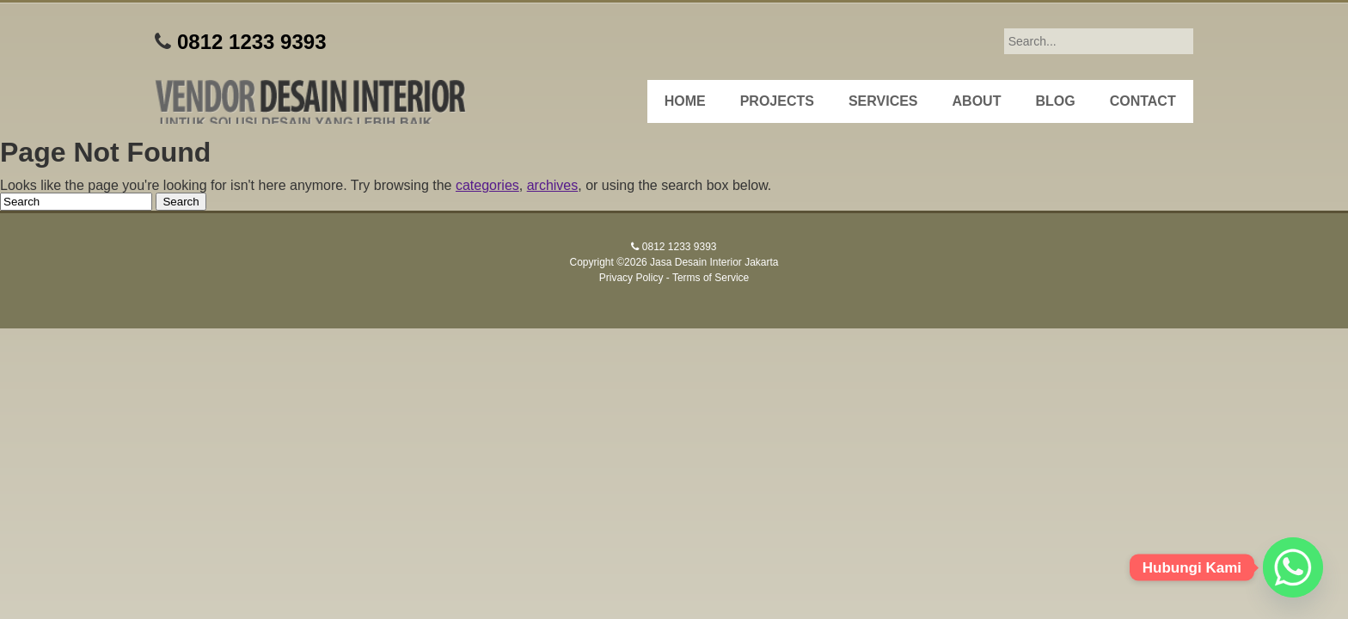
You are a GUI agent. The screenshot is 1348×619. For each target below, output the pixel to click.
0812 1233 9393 (252, 41)
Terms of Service (710, 278)
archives (553, 185)
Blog (1055, 101)
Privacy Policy (631, 278)
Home (685, 101)
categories (487, 185)
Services (883, 101)
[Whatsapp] (1293, 567)
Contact (1143, 101)
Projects (777, 101)
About (977, 101)
